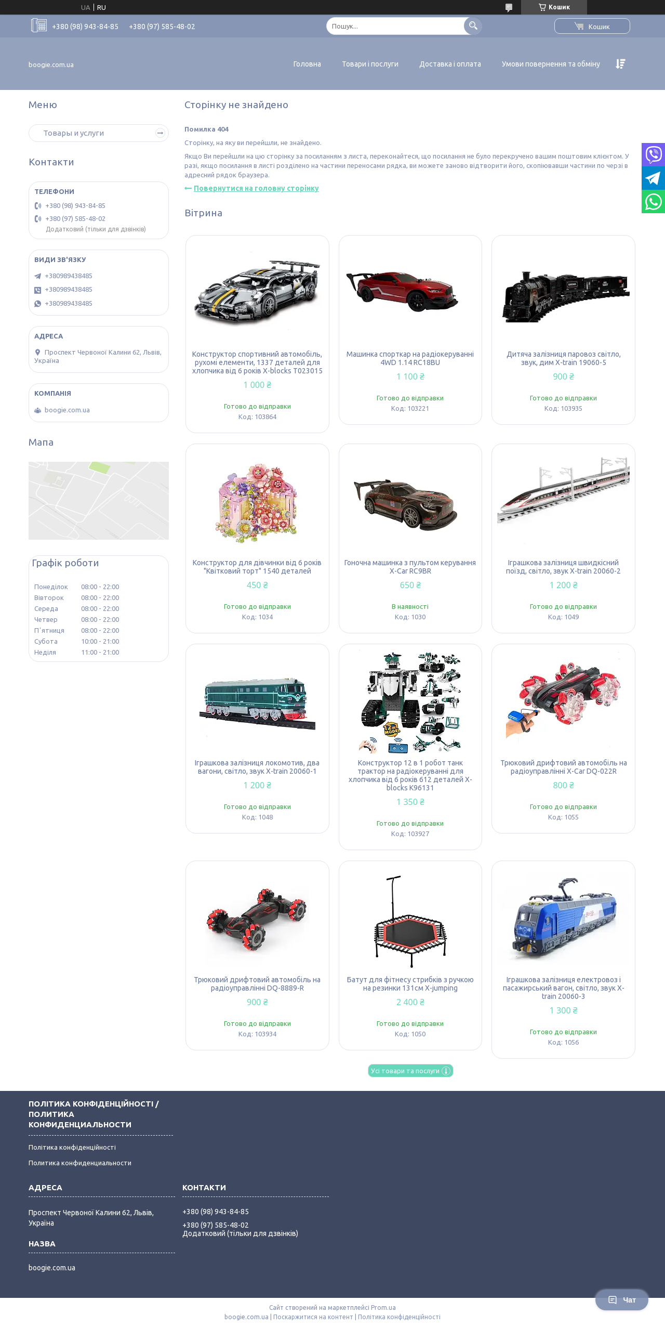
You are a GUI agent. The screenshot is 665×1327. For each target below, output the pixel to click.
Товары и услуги (73, 132)
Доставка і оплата (450, 64)
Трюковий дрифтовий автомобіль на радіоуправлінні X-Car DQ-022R (563, 767)
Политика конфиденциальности (80, 1162)
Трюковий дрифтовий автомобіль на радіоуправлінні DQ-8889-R (257, 983)
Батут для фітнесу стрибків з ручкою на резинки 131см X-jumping (410, 983)
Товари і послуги (370, 64)
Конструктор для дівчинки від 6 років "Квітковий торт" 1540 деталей (257, 566)
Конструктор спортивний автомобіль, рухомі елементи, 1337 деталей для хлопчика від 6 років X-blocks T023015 (257, 362)
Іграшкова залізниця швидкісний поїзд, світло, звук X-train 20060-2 (563, 566)
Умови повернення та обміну (551, 64)
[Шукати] (473, 26)
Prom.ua (383, 1307)
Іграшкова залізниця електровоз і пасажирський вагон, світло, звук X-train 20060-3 (563, 987)
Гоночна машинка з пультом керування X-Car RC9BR (410, 566)
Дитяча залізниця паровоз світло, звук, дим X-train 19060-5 (564, 358)
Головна (307, 64)
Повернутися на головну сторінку (256, 188)
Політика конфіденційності (72, 1147)
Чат (622, 1300)
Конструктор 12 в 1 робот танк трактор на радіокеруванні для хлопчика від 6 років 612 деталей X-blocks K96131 (410, 775)
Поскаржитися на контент (313, 1316)
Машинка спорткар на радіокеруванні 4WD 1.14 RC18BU (410, 358)
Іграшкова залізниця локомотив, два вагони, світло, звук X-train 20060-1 (257, 767)
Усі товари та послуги (405, 1070)
